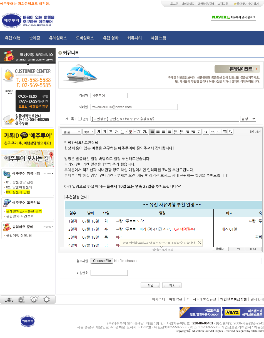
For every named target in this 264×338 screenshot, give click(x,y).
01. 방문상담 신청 (20, 182)
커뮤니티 (134, 38)
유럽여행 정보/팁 (19, 235)
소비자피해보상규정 (201, 299)
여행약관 (175, 299)
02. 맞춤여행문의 (19, 187)
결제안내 (257, 299)
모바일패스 (85, 38)
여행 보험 (158, 38)
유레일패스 (58, 38)
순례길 (34, 38)
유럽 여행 (12, 38)
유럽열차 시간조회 (20, 216)
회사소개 (158, 299)
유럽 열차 (110, 38)
